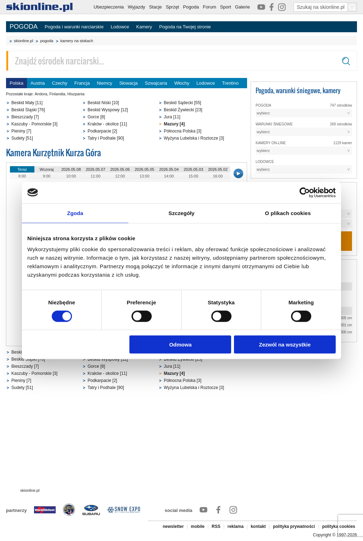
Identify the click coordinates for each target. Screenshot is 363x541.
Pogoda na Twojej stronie (185, 26)
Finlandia (57, 94)
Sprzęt (172, 7)
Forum (209, 7)
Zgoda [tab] (75, 213)
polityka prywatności (294, 526)
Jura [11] (172, 116)
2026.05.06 (120, 169)
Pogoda (191, 7)
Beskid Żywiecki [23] (183, 109)
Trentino (230, 83)
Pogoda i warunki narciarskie (74, 26)
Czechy (59, 83)
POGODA (24, 26)
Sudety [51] (22, 138)
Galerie (242, 7)
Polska (16, 83)
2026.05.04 (169, 169)
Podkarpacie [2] (102, 131)
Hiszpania (75, 94)
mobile (198, 526)
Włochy (181, 83)
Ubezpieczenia (109, 7)
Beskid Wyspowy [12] (108, 109)
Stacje (155, 7)
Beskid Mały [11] (27, 102)
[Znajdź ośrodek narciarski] (181, 61)
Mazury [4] (174, 124)
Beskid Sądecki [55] (182, 102)
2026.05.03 (193, 169)
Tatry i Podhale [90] (106, 138)
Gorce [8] (96, 116)
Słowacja (128, 83)
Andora (41, 94)
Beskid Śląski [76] (28, 109)
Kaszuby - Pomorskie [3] (34, 124)
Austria (37, 83)
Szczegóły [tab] (181, 213)
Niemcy (104, 83)
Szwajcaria (156, 83)
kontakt (258, 526)
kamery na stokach (76, 41)
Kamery (144, 26)
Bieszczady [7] (25, 116)
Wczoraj (47, 169)
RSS (216, 526)
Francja (82, 83)
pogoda (46, 41)
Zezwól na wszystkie (285, 345)
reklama (236, 526)
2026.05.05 (144, 169)
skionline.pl (23, 41)
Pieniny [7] (21, 131)
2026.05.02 (218, 169)
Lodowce (120, 26)
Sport (225, 7)
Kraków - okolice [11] (107, 124)
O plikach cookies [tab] (288, 213)
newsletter (173, 526)
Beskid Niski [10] (103, 102)
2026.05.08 (71, 169)
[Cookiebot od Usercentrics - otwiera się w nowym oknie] (305, 192)
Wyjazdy (136, 7)
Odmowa (180, 345)
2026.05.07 (95, 169)
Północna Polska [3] (182, 131)
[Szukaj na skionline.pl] (352, 7)
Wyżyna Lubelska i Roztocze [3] (194, 138)
